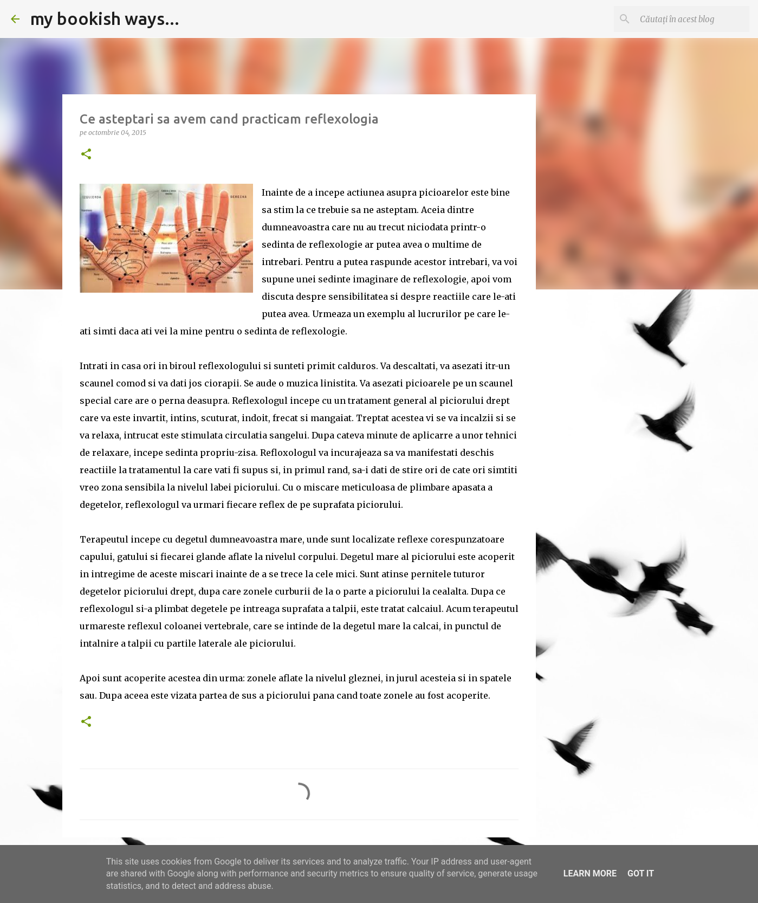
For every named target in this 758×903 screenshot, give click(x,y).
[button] (86, 154)
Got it (640, 873)
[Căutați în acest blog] (692, 19)
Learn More (590, 873)
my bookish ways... (104, 18)
